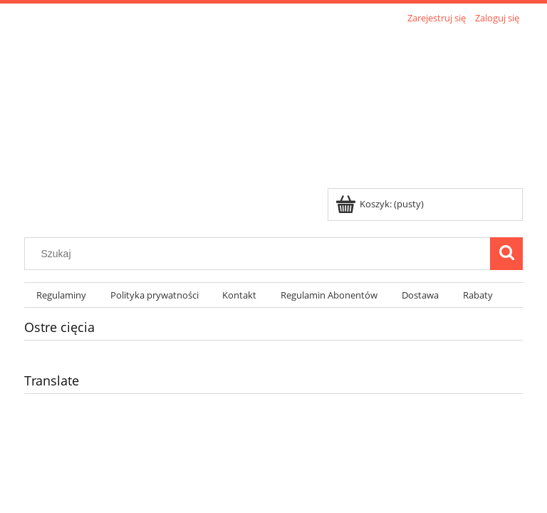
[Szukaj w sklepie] (261, 253)
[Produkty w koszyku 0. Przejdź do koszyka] (381, 203)
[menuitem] (61, 295)
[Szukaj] (506, 253)
